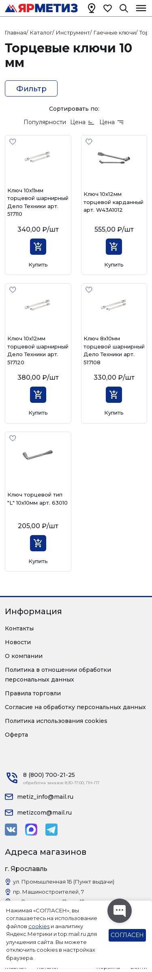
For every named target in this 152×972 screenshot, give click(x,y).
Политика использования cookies (56, 721)
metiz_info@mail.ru (45, 796)
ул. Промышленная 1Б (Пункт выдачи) (63, 881)
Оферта (16, 734)
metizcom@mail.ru (44, 812)
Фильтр (31, 88)
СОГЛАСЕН (127, 935)
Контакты (19, 628)
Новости (18, 642)
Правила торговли (33, 693)
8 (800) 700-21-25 (49, 774)
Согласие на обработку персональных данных (75, 707)
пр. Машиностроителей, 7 (48, 891)
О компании (24, 656)
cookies (38, 926)
